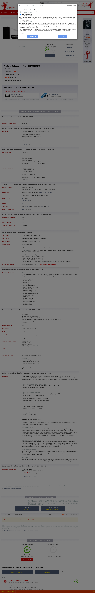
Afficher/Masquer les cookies (26, 12)
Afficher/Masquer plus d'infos (26, 15)
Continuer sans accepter (71, 5)
